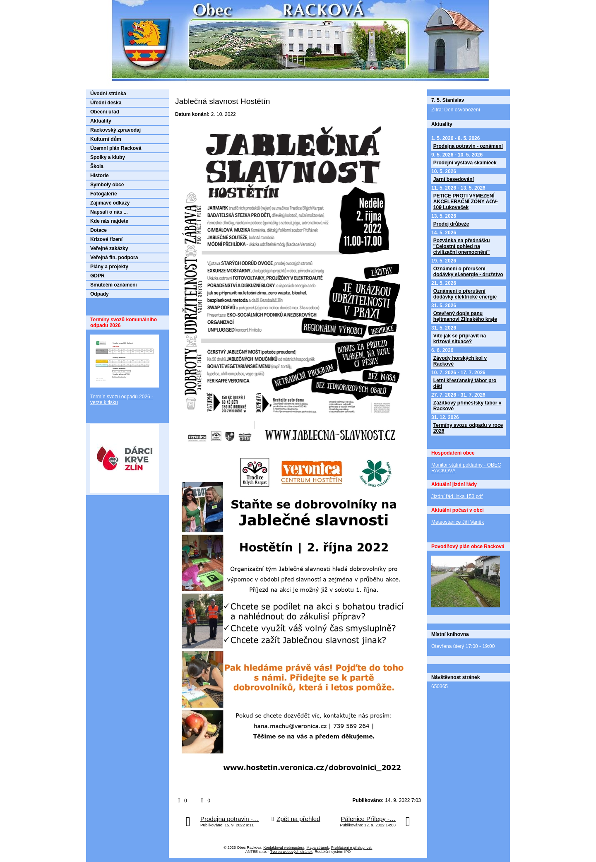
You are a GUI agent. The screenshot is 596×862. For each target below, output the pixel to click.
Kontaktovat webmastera (283, 847)
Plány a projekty (109, 267)
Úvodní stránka (108, 93)
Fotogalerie (103, 194)
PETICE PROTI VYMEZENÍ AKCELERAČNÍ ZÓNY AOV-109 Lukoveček (465, 201)
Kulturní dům (105, 139)
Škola (96, 166)
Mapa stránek (317, 847)
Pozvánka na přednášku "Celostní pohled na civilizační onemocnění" (461, 246)
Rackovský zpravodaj (115, 130)
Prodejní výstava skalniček (465, 163)
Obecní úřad (104, 112)
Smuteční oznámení (113, 285)
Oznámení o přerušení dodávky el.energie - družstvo (468, 271)
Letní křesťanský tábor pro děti (464, 383)
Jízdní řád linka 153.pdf (457, 496)
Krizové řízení (106, 239)
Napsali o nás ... (109, 212)
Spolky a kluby (107, 157)
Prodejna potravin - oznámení (468, 146)
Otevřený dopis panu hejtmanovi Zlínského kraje (465, 316)
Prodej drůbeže (451, 224)
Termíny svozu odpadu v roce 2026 (468, 428)
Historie (99, 175)
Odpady (99, 294)
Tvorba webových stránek (291, 852)
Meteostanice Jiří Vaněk (457, 522)
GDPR (97, 276)
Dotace (98, 230)
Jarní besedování (453, 179)
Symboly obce (107, 185)
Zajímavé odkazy (110, 203)
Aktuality (100, 121)
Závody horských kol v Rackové (460, 361)
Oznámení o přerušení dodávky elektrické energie (465, 294)
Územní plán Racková (115, 148)
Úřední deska (105, 103)
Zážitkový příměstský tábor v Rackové (467, 406)
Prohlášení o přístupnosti (351, 847)
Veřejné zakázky (109, 248)
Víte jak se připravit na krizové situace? (459, 338)
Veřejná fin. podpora (114, 257)
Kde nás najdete (109, 221)
